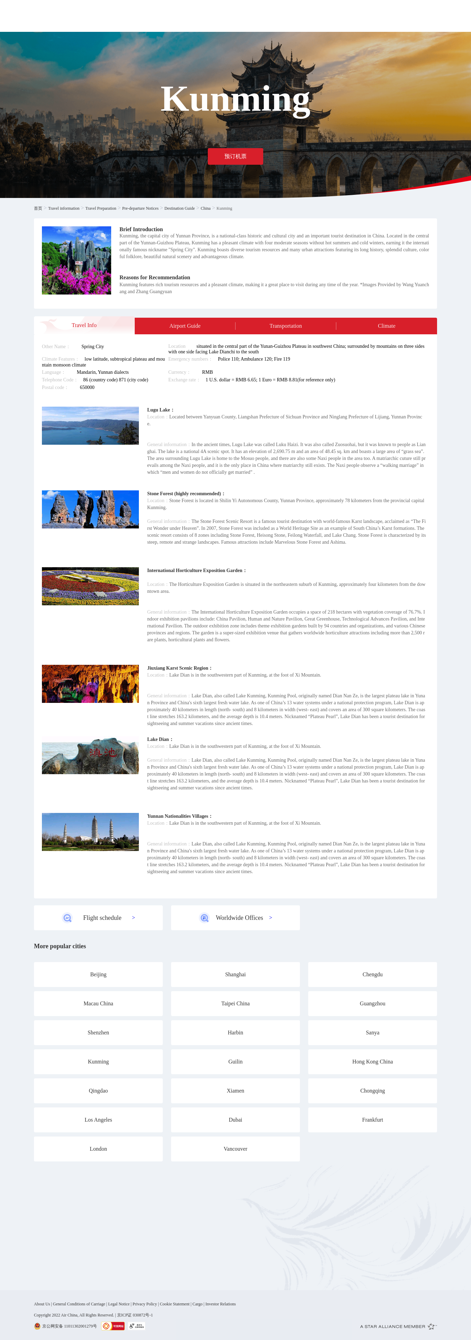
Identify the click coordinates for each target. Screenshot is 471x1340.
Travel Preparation (101, 208)
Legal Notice (119, 1304)
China (206, 208)
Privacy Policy (145, 1304)
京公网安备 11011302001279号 (69, 1326)
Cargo (198, 1304)
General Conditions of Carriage (79, 1304)
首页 (38, 208)
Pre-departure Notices (140, 208)
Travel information (64, 208)
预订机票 (235, 156)
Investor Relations (220, 1304)
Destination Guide (180, 208)
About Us (42, 1304)
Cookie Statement (175, 1304)
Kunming (224, 208)
